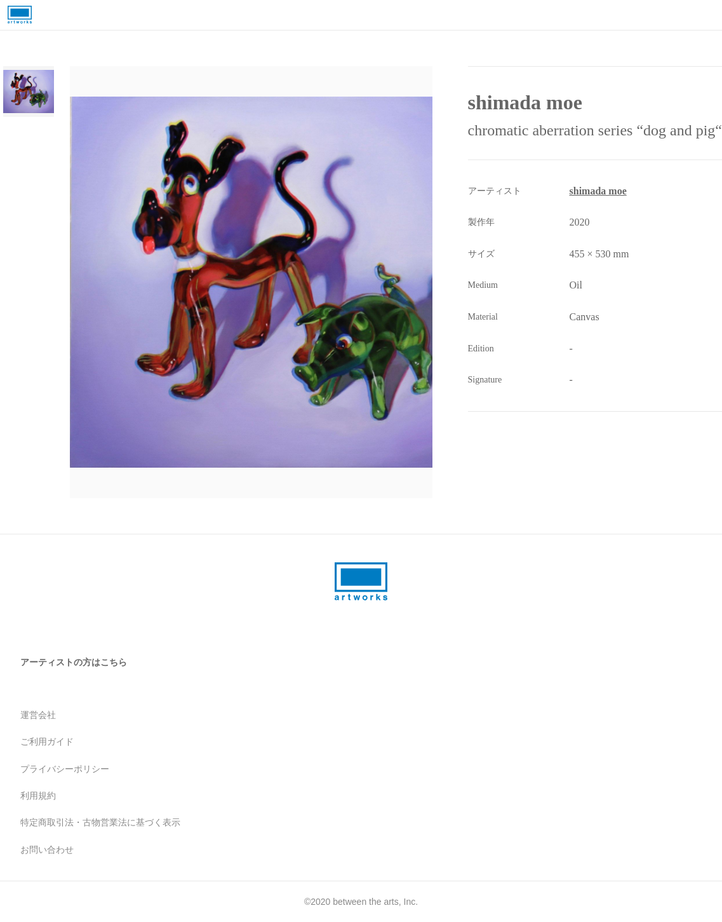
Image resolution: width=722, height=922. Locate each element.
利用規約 (38, 795)
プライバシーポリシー (64, 769)
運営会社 (38, 715)
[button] (286, 282)
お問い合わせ (47, 849)
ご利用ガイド (47, 741)
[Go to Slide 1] (28, 91)
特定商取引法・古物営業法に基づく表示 (100, 822)
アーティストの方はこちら (73, 662)
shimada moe (598, 191)
